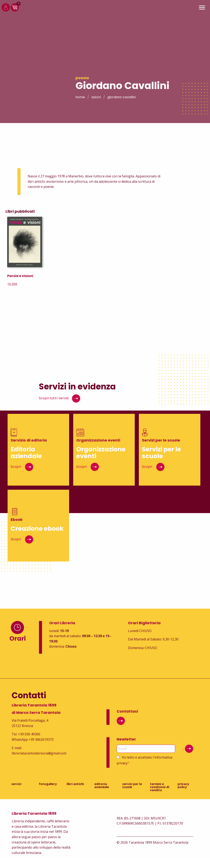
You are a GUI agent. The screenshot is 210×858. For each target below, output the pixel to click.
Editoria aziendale (101, 785)
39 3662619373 (42, 739)
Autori (96, 97)
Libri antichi (75, 784)
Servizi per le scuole (132, 785)
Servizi (16, 784)
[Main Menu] (202, 8)
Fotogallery (48, 784)
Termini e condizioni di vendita (159, 787)
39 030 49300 (30, 734)
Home (80, 97)
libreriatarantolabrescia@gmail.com (39, 753)
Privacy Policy (183, 785)
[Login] (6, 10)
